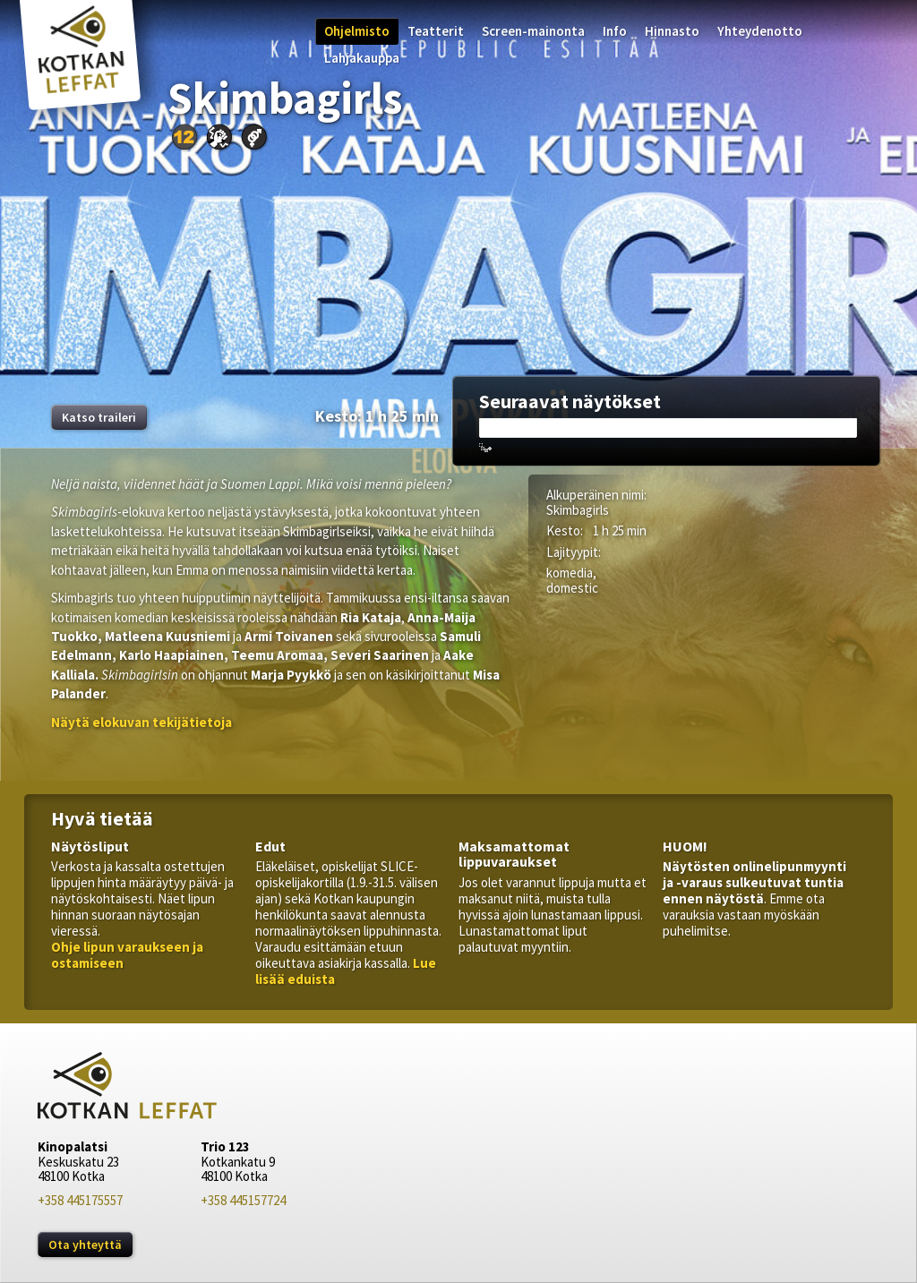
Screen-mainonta (533, 30)
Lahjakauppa (361, 57)
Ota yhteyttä (85, 1244)
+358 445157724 (243, 1200)
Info (615, 30)
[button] (141, 722)
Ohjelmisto (357, 30)
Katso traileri (99, 417)
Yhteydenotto (759, 30)
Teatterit (435, 30)
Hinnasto (672, 30)
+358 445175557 (80, 1200)
